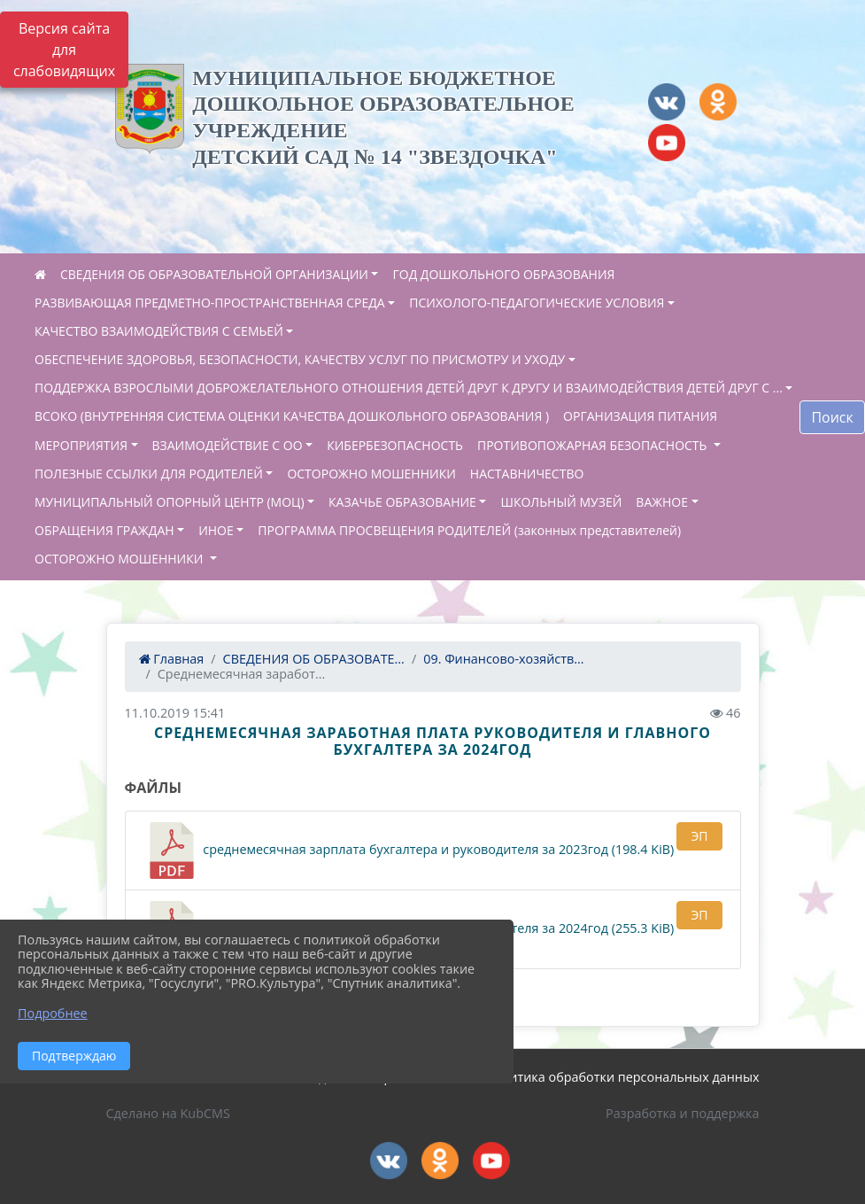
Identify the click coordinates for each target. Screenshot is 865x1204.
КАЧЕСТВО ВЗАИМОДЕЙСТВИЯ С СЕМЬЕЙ (159, 330)
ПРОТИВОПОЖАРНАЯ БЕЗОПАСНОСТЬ (593, 445)
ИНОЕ (216, 530)
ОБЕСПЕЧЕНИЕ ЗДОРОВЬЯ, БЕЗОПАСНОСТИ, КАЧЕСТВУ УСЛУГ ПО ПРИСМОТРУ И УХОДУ (300, 359)
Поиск (832, 417)
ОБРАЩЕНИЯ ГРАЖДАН (104, 530)
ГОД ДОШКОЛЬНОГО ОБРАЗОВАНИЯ (503, 274)
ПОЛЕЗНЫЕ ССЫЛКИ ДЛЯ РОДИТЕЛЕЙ (149, 473)
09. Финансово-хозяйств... (503, 658)
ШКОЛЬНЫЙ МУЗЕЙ (561, 501)
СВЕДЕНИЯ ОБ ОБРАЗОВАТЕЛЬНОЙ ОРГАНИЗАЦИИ (214, 274)
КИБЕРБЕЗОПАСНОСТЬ (395, 445)
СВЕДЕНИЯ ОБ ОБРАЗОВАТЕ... (314, 658)
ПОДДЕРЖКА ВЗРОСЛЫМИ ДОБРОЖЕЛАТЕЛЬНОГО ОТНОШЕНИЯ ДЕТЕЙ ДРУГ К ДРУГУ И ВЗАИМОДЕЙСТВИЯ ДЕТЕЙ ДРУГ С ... (409, 387)
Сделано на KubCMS (168, 1113)
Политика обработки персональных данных (622, 1076)
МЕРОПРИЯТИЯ (81, 445)
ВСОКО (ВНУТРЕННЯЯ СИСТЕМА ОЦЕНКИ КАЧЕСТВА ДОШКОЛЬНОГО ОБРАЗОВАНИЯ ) (292, 416)
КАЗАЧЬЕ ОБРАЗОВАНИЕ (402, 501)
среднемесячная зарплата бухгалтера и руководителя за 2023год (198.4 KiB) (409, 850)
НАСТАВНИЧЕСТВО (527, 473)
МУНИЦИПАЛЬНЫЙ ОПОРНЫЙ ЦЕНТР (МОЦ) (170, 501)
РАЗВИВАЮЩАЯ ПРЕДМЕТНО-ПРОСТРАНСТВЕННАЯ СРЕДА (210, 302)
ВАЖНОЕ (662, 501)
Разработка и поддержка (682, 1113)
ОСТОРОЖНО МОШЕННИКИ (371, 473)
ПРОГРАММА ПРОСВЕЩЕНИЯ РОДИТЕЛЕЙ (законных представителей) (469, 530)
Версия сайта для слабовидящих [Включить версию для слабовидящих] (64, 50)
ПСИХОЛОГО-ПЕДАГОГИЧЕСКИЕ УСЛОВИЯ (536, 302)
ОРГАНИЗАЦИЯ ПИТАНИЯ (640, 416)
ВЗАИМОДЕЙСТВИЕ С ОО (227, 445)
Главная (172, 658)
